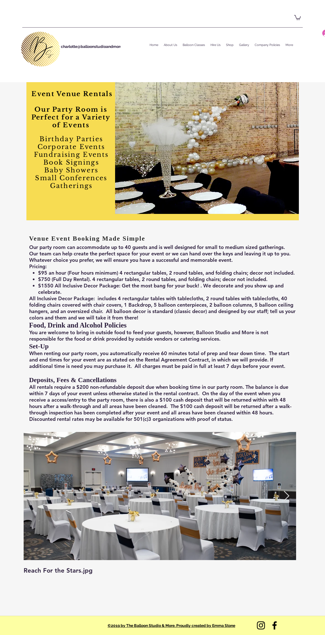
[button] (297, 17)
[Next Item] (286, 496)
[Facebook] (274, 625)
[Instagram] (260, 625)
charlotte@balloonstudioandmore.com (96, 46)
